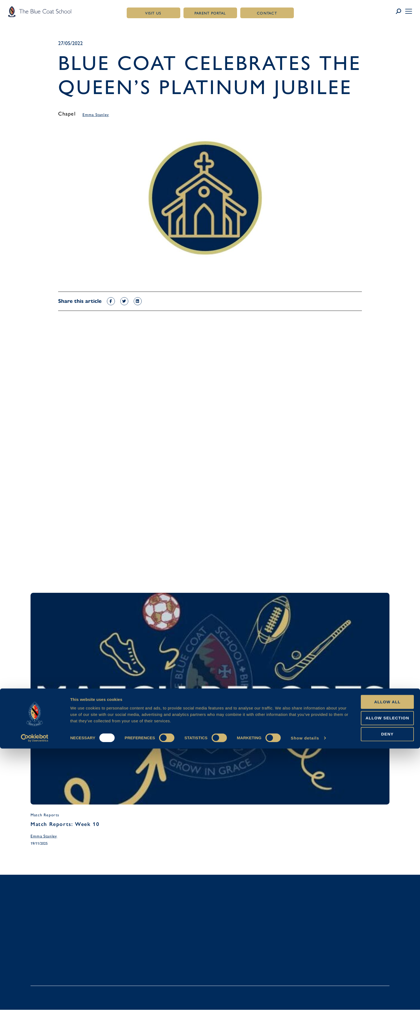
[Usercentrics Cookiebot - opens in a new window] (34, 1003)
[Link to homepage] (39, 11)
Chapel (67, 114)
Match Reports (45, 816)
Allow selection (375, 982)
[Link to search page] (400, 11)
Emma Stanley (95, 115)
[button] (408, 11)
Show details (305, 1002)
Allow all (375, 966)
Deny (375, 998)
